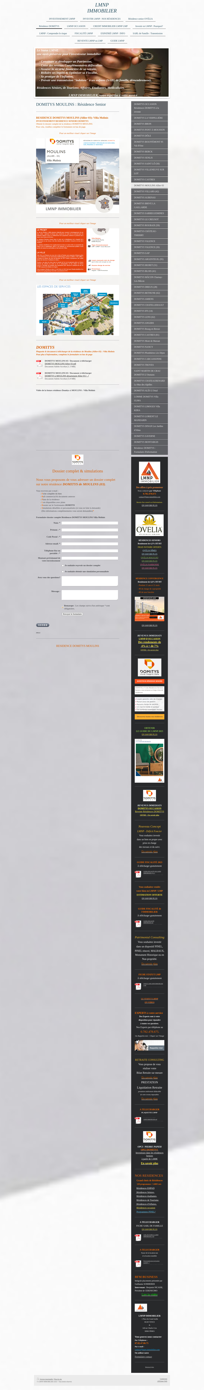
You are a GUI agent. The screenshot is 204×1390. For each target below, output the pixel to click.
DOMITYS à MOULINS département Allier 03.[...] (67, 376)
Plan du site (58, 1379)
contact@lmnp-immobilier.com (149, 497)
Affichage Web (162, 1381)
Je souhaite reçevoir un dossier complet (82, 565)
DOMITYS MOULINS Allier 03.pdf (60, 364)
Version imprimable (45, 1379)
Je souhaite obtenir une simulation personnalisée (87, 571)
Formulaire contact (143, 1357)
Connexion (163, 1379)
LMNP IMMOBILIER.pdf (150, 1119)
